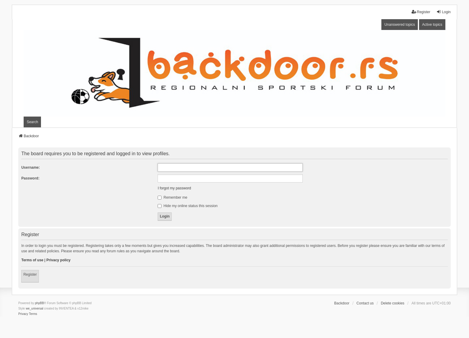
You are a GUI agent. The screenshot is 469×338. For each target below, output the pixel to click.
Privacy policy (58, 260)
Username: (30, 167)
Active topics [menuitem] (432, 24)
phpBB (39, 303)
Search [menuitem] (32, 122)
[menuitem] (23, 314)
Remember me (172, 197)
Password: (30, 178)
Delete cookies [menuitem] (392, 303)
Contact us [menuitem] (365, 303)
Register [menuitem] (421, 12)
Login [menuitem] (443, 12)
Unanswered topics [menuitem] (399, 24)
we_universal (34, 308)
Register (30, 274)
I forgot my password (174, 188)
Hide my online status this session (187, 206)
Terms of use (32, 260)
